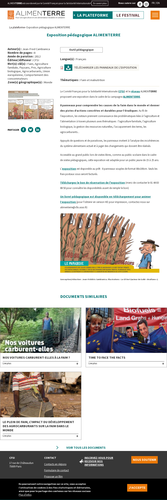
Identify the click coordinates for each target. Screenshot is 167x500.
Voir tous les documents (86, 448)
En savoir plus (100, 3)
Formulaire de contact (56, 470)
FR (153, 3)
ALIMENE (131, 96)
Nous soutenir (144, 460)
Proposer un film (53, 476)
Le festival (128, 15)
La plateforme (92, 15)
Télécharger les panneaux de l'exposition (105, 67)
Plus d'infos (25, 496)
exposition (69, 168)
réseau (135, 91)
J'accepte (137, 489)
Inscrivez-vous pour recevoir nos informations (98, 461)
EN (158, 3)
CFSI (121, 91)
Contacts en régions (55, 464)
